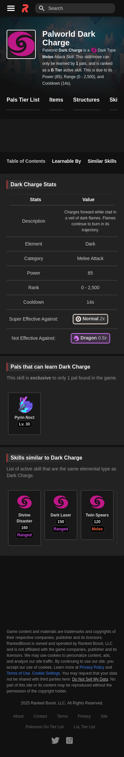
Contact (40, 716)
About (18, 716)
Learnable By (66, 161)
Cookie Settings (46, 673)
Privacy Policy (92, 667)
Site (104, 716)
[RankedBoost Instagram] (69, 740)
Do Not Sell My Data (90, 679)
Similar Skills (102, 161)
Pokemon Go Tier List (44, 727)
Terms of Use (18, 673)
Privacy (84, 716)
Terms (62, 716)
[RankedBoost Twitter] (55, 740)
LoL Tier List (84, 727)
